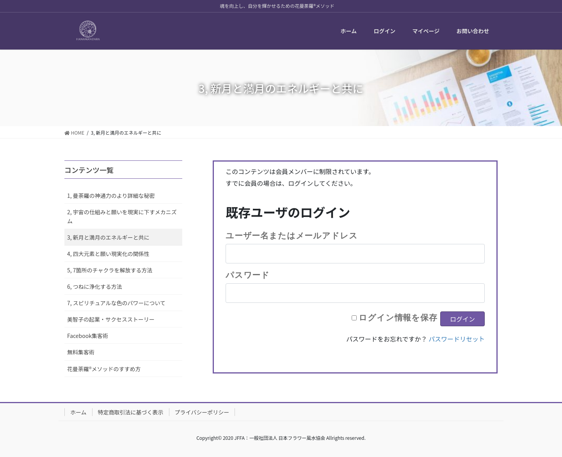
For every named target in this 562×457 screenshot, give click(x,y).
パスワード (248, 274)
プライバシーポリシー (202, 412)
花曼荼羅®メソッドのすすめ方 (104, 369)
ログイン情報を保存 (398, 317)
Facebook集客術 (87, 336)
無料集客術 (80, 352)
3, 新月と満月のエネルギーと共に (108, 237)
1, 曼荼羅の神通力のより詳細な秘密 (111, 195)
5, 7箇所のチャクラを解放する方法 (109, 270)
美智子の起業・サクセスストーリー (111, 319)
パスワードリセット (457, 338)
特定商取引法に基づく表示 (131, 412)
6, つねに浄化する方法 (94, 286)
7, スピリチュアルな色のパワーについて (116, 303)
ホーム (78, 412)
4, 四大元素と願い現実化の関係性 (108, 254)
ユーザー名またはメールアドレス (291, 235)
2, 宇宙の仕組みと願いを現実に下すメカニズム (122, 216)
